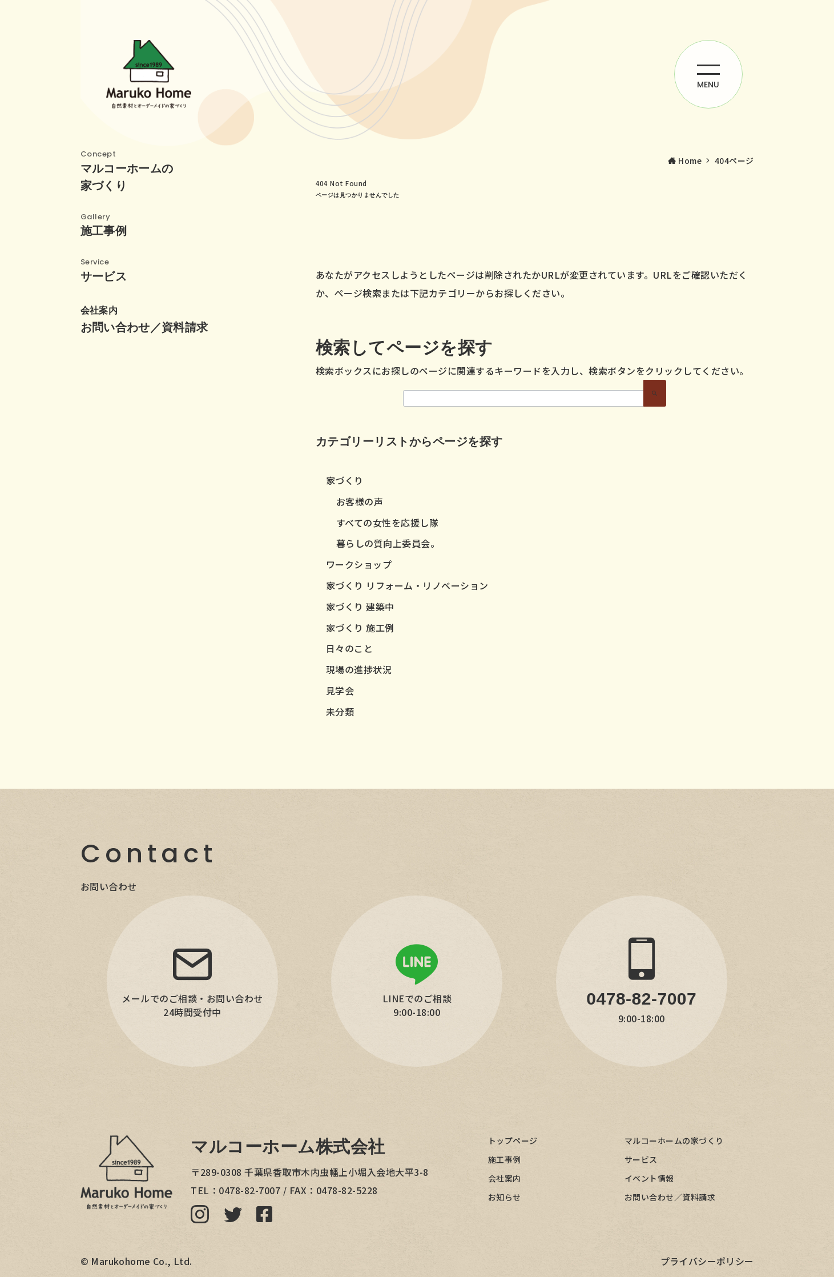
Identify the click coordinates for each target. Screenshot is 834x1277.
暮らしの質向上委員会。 (388, 543)
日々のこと (349, 648)
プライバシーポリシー (707, 1261)
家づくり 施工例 (360, 628)
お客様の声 (360, 501)
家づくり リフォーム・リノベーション (407, 585)
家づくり (345, 480)
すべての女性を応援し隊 (387, 522)
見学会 (340, 690)
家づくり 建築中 (360, 606)
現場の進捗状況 (359, 669)
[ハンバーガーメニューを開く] (708, 74)
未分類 (340, 711)
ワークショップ (359, 564)
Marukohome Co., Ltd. (141, 1261)
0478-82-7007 (249, 1190)
